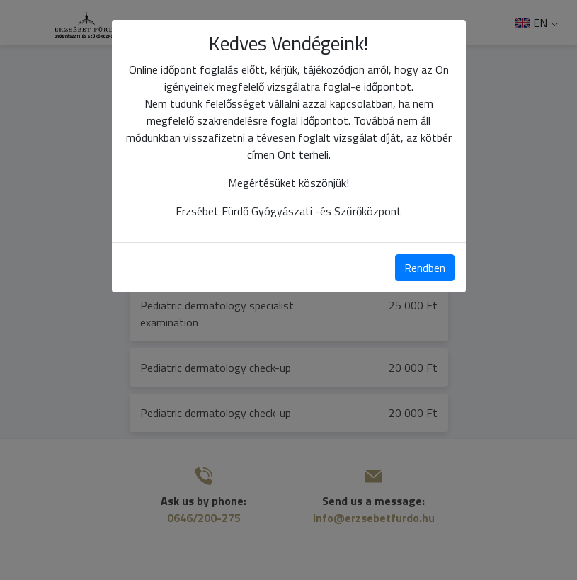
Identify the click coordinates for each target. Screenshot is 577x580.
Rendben (424, 267)
